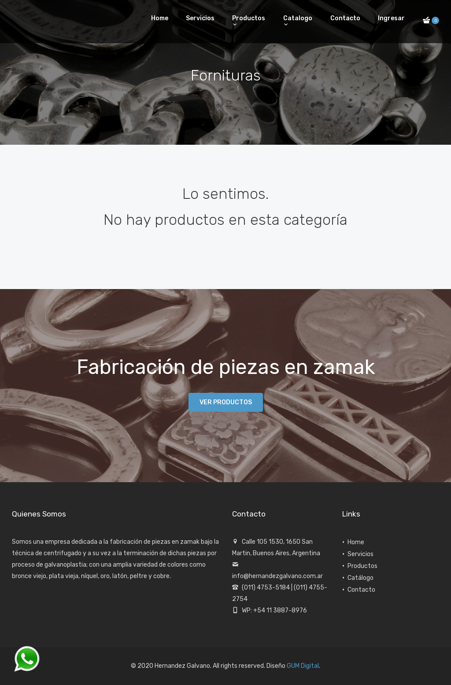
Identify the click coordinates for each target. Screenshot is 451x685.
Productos (248, 18)
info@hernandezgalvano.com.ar (277, 576)
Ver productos (226, 402)
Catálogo (360, 578)
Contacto (345, 18)
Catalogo (297, 18)
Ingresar (391, 18)
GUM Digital (303, 666)
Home (159, 18)
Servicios (200, 18)
